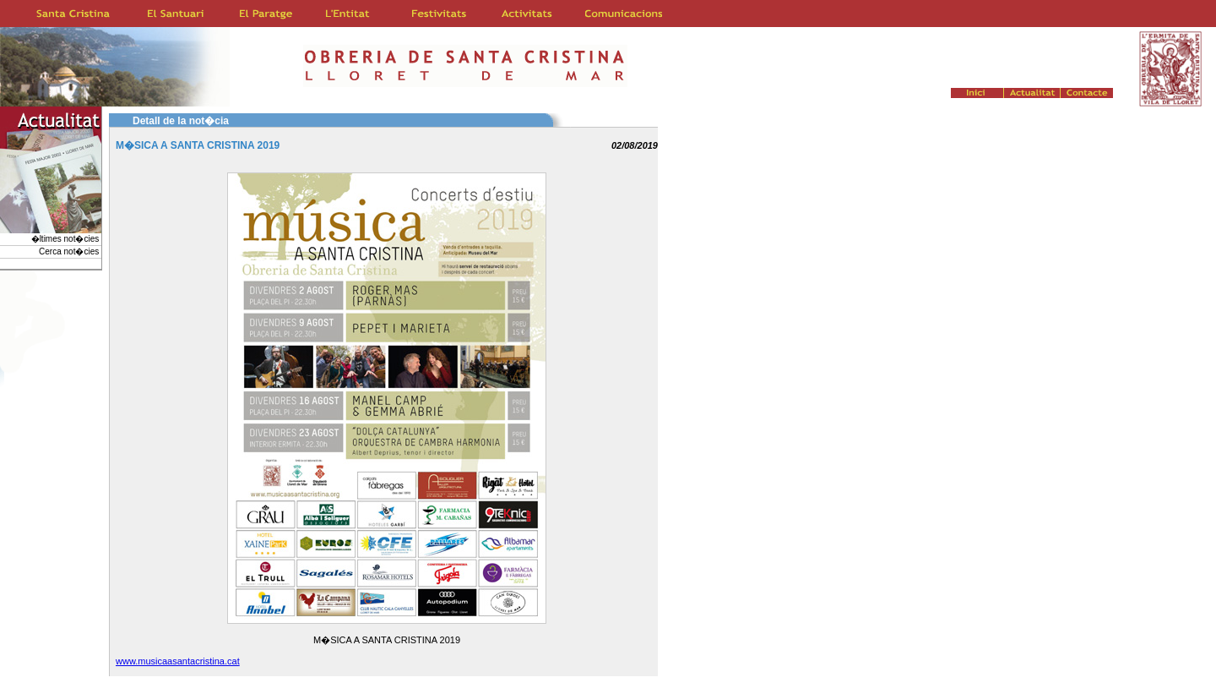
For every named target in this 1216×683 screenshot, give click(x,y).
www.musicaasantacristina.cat (178, 661)
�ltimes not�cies (66, 238)
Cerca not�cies (70, 251)
